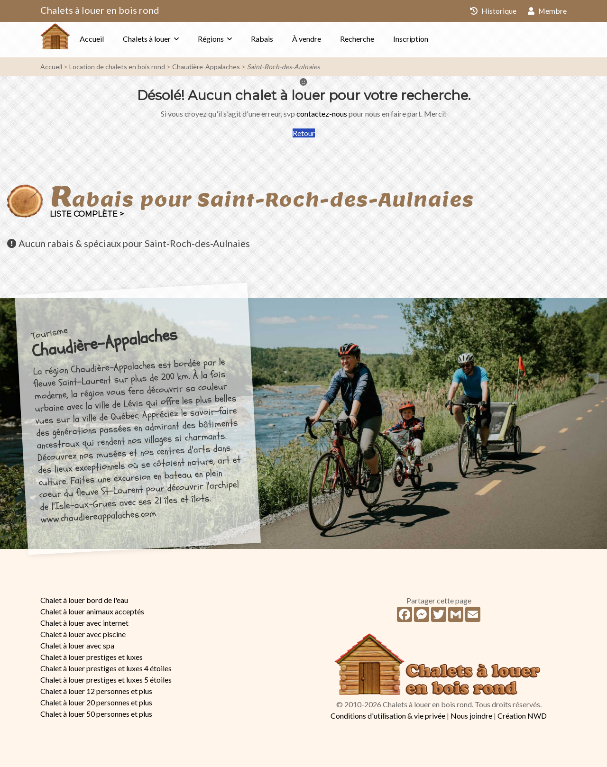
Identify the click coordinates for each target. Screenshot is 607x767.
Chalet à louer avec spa (77, 645)
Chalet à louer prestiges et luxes (91, 656)
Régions (230, 38)
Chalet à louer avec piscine (83, 634)
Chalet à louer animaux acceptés (92, 611)
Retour (304, 132)
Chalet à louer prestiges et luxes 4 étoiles (106, 668)
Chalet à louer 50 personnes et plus (96, 713)
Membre (547, 10)
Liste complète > (87, 214)
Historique (492, 10)
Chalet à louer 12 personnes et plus (96, 690)
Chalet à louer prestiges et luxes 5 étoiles (106, 679)
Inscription (429, 38)
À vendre (325, 38)
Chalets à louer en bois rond (99, 10)
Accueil (111, 38)
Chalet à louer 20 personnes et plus (96, 702)
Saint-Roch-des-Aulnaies (283, 67)
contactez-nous (321, 113)
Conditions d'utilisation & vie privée (388, 715)
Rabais (281, 38)
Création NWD (522, 715)
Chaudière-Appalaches (206, 67)
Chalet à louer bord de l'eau (84, 599)
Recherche (376, 38)
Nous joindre (471, 715)
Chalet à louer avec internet (84, 622)
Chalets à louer (166, 38)
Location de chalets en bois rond (117, 67)
